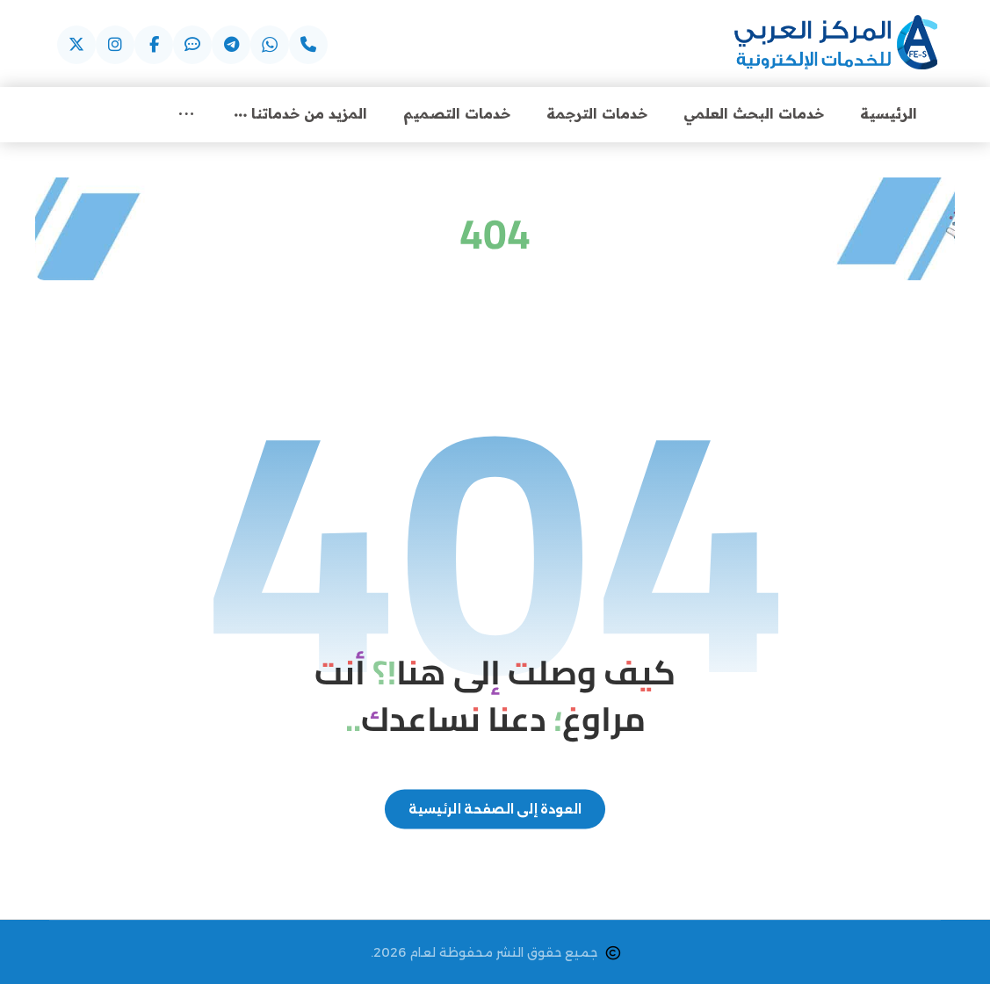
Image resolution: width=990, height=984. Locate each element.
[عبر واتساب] (269, 44)
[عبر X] (76, 44)
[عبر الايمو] (192, 44)
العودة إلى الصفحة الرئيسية (495, 808)
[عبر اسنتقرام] (115, 44)
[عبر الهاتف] (308, 44)
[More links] (186, 114)
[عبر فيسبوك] (153, 44)
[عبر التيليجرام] (231, 44)
